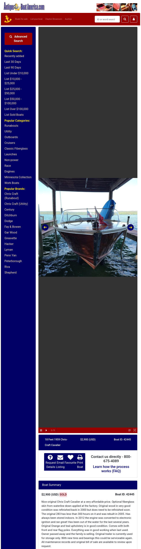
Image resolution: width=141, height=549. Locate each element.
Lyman (8, 249)
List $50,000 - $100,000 (13, 101)
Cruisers (9, 143)
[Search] (107, 19)
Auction (68, 19)
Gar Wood (10, 232)
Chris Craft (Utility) (16, 204)
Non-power (11, 160)
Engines (9, 171)
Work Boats (11, 183)
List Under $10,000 (16, 73)
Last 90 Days (12, 67)
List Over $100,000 (16, 109)
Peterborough (13, 261)
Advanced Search (18, 39)
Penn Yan (10, 255)
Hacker (8, 244)
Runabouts (11, 125)
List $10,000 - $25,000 (13, 81)
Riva (7, 267)
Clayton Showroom (53, 19)
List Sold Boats (14, 114)
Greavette (10, 238)
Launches (10, 154)
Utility (8, 131)
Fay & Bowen (12, 226)
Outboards (11, 137)
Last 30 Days (12, 62)
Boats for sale (21, 19)
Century (9, 209)
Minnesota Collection (18, 177)
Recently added (14, 56)
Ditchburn (10, 215)
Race (7, 165)
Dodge (8, 221)
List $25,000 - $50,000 (13, 91)
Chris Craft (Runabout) (11, 196)
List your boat (36, 19)
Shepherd (10, 272)
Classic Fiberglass (16, 148)
